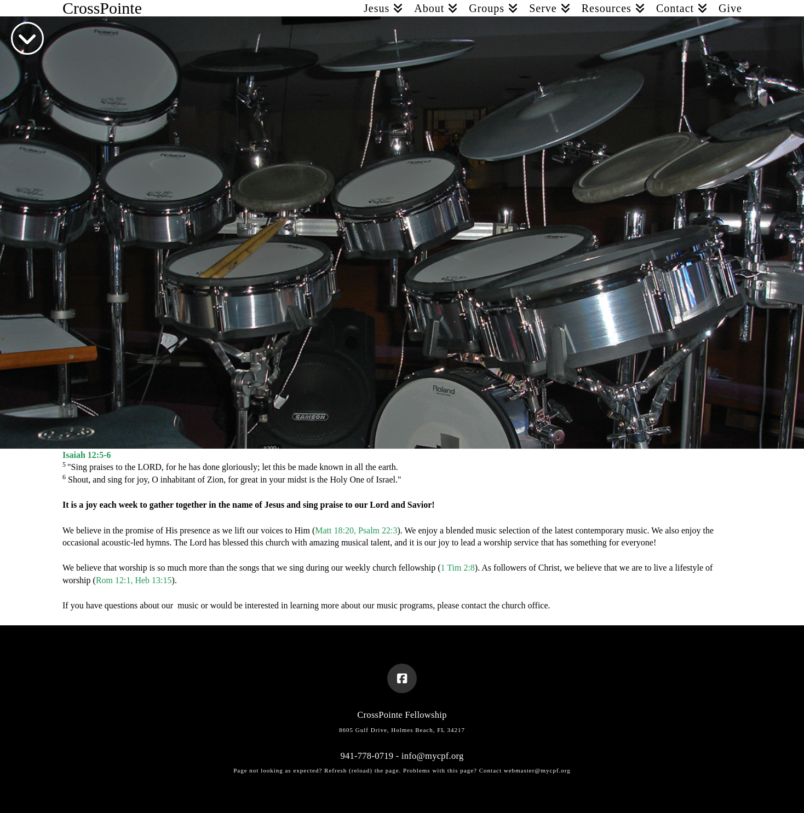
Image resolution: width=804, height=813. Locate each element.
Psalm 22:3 (378, 530)
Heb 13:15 (153, 580)
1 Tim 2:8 (458, 567)
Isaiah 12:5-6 (86, 455)
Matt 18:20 (334, 530)
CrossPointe (102, 8)
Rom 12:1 (113, 580)
